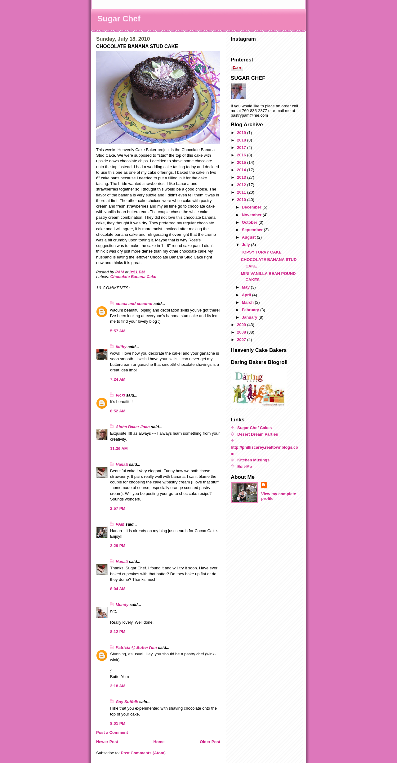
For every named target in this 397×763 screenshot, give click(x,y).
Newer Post (107, 741)
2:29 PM (117, 545)
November (252, 215)
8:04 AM (117, 588)
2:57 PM (117, 508)
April (247, 295)
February (251, 309)
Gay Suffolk (127, 701)
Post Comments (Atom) (143, 753)
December (252, 207)
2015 (242, 162)
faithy (121, 346)
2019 (242, 132)
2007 (242, 339)
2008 (242, 332)
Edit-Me (244, 466)
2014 (242, 170)
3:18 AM (117, 686)
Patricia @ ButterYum (136, 647)
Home (158, 741)
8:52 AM (117, 411)
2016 (242, 155)
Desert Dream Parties (257, 434)
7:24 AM (117, 379)
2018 (242, 140)
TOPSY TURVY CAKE (261, 252)
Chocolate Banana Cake (133, 276)
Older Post (210, 741)
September (253, 229)
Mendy (122, 604)
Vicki (120, 395)
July (246, 244)
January (250, 317)
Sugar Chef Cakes (254, 427)
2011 (242, 192)
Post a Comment (112, 732)
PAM (120, 524)
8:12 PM (117, 631)
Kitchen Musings (253, 460)
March (248, 302)
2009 (242, 324)
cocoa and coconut (135, 303)
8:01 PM (117, 723)
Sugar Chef (119, 18)
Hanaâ (122, 464)
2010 (242, 199)
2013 (242, 177)
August (249, 237)
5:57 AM (117, 331)
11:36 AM (119, 448)
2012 (242, 184)
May (246, 287)
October (250, 222)
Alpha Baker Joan (133, 426)
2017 (242, 147)
